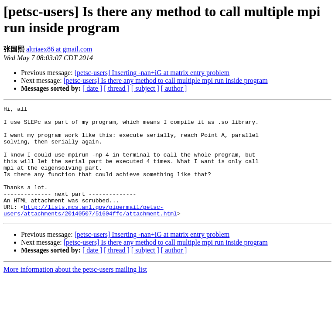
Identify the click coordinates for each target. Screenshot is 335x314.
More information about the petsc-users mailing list (75, 291)
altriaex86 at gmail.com (59, 49)
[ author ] (174, 88)
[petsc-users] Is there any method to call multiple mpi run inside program (166, 80)
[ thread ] (117, 88)
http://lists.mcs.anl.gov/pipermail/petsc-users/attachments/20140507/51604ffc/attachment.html (90, 231)
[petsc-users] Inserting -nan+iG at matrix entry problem (152, 72)
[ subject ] (145, 88)
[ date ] (92, 88)
